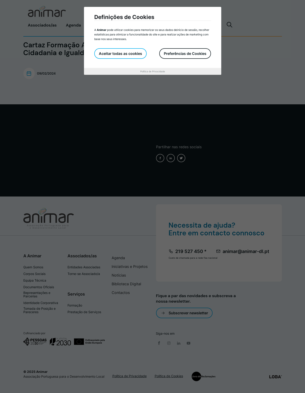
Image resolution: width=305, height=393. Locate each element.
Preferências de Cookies (185, 53)
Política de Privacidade (152, 71)
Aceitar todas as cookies (120, 53)
